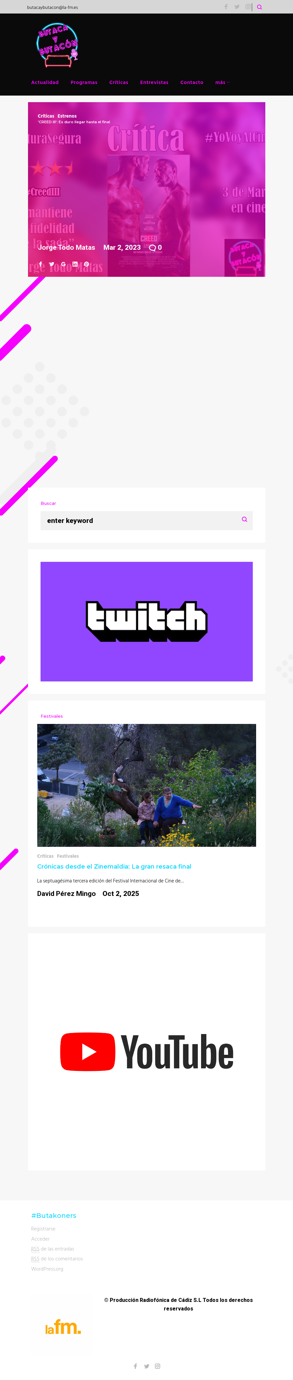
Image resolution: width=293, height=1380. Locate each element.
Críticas (119, 82)
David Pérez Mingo (66, 894)
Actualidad (45, 82)
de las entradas (52, 1249)
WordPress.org (47, 1269)
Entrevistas (154, 82)
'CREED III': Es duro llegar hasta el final (74, 122)
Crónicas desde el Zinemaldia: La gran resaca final (114, 866)
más (221, 82)
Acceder (40, 1239)
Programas (84, 82)
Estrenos (67, 116)
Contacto (191, 82)
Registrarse (43, 1228)
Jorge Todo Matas (66, 247)
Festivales (68, 856)
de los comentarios (57, 1258)
